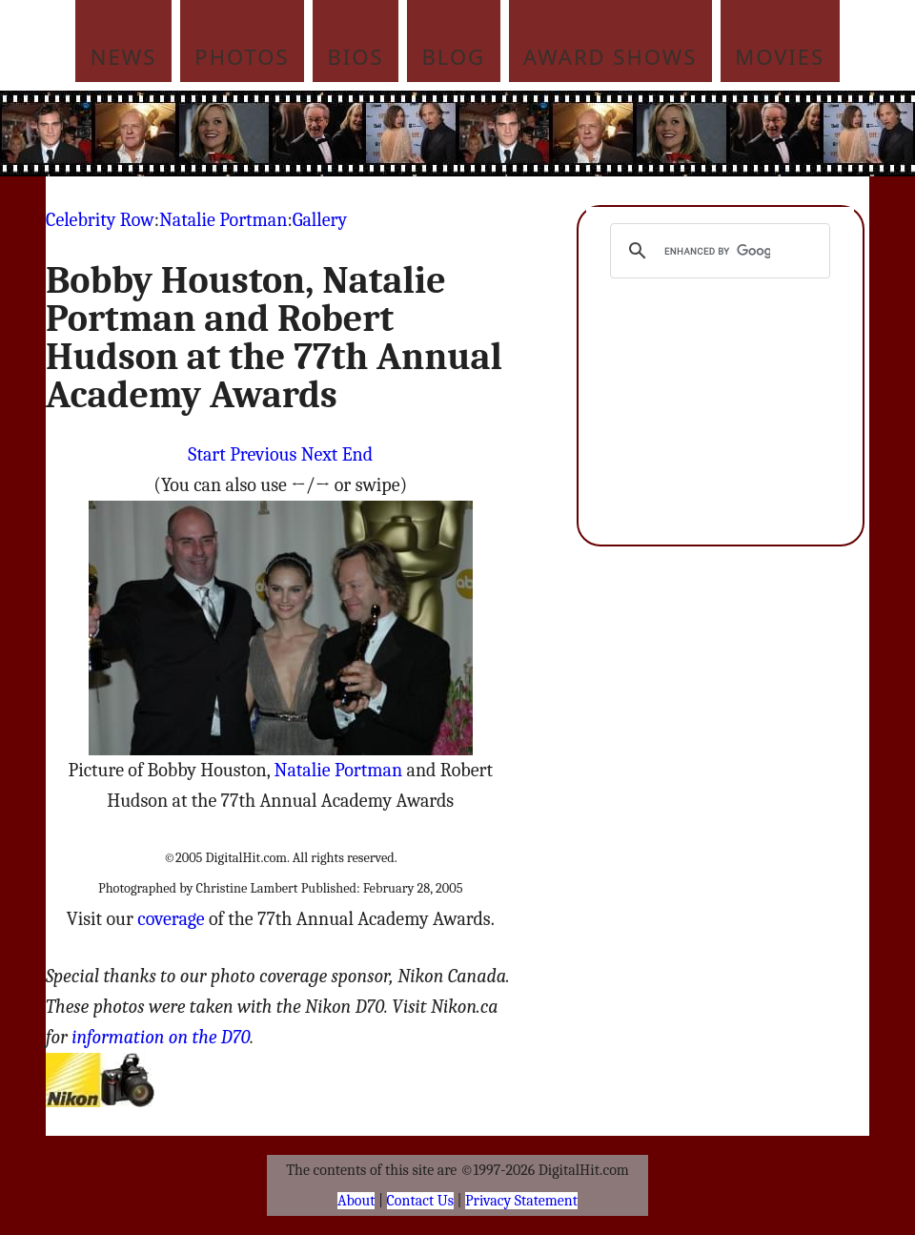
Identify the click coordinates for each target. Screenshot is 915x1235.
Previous (263, 454)
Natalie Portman (223, 220)
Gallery (320, 220)
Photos (241, 56)
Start (206, 454)
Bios (356, 56)
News (124, 56)
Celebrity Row (100, 220)
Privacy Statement (521, 1200)
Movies (779, 56)
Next (319, 454)
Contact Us (420, 1200)
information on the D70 (160, 1037)
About (356, 1200)
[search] (717, 250)
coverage (170, 919)
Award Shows (610, 56)
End (357, 454)
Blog (454, 56)
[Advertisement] (494, 133)
